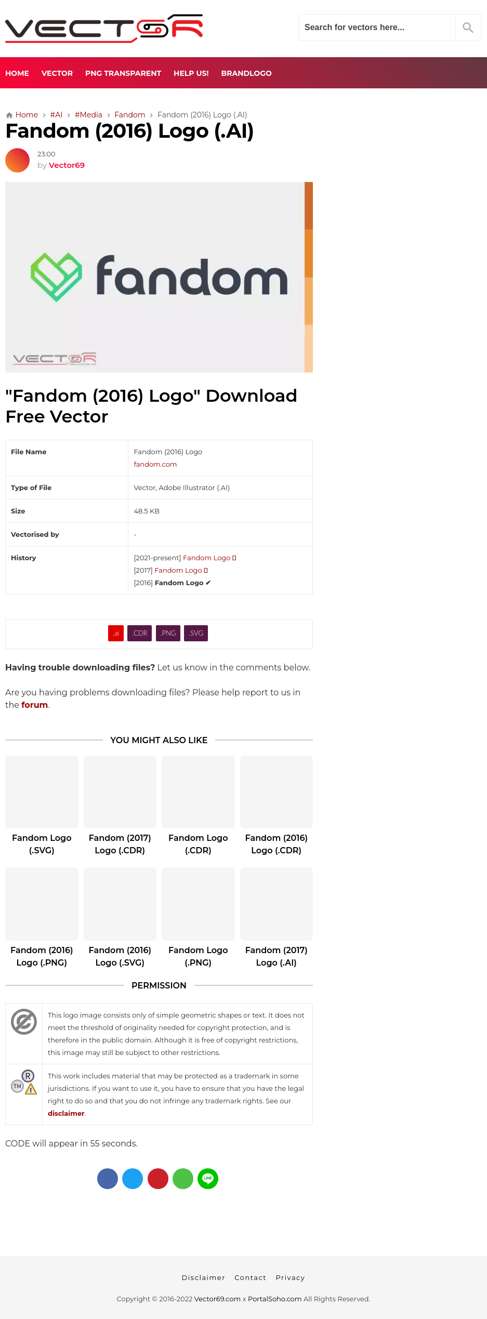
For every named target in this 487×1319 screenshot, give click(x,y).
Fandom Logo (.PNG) (198, 956)
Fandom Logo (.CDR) (198, 844)
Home (17, 73)
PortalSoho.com (275, 1299)
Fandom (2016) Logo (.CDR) (276, 844)
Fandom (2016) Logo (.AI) (129, 130)
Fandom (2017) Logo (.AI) (276, 956)
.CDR (139, 633)
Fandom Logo (209, 557)
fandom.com (155, 464)
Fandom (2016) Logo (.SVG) (120, 956)
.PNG (168, 633)
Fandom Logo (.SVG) (41, 844)
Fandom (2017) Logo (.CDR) (120, 844)
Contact (250, 1277)
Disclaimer (204, 1277)
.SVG (196, 633)
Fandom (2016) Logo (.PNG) (41, 956)
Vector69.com (217, 1299)
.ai (116, 633)
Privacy (290, 1277)
